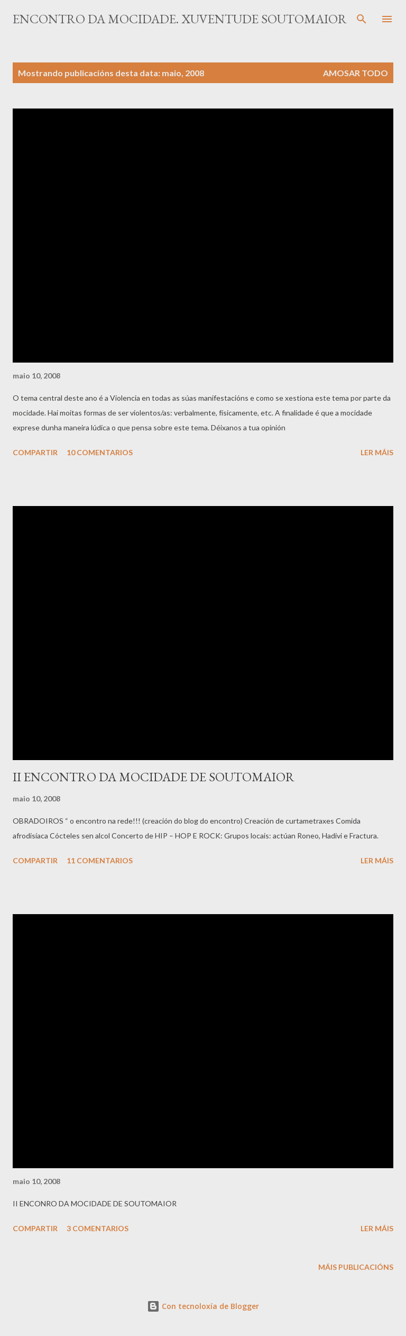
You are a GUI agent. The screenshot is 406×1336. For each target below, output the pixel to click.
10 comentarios (100, 452)
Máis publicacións (355, 1266)
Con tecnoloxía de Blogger (203, 1306)
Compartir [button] (35, 452)
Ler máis (377, 452)
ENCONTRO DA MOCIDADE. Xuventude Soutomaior (180, 19)
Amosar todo (355, 73)
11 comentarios (100, 860)
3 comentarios (97, 1228)
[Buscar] (361, 19)
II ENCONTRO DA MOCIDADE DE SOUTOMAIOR (153, 777)
